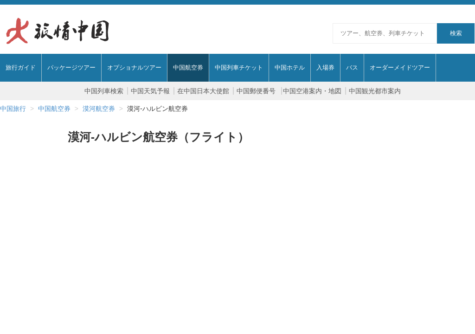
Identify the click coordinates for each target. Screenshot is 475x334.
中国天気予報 (150, 91)
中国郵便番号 (257, 91)
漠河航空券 (99, 108)
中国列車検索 (103, 91)
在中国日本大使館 (203, 91)
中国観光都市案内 (375, 91)
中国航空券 (54, 108)
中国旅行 (13, 108)
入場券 (325, 67)
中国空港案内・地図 (312, 91)
